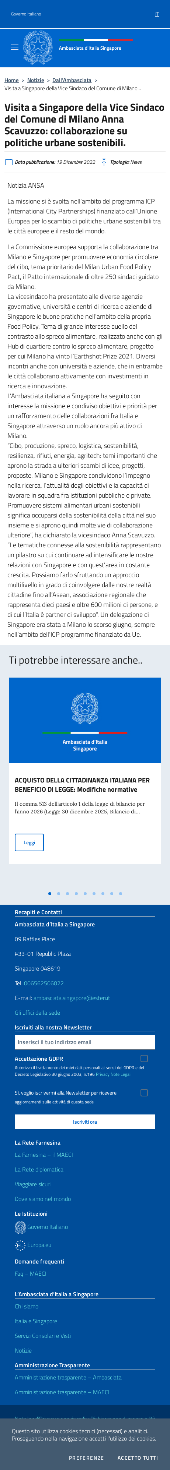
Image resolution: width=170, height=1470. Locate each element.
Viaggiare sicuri (33, 1184)
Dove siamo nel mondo (43, 1198)
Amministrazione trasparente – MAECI (62, 1392)
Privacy (103, 1074)
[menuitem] (157, 11)
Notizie (35, 80)
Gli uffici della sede (37, 1012)
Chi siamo (26, 1306)
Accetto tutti (138, 1457)
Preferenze (86, 1457)
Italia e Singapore (36, 1321)
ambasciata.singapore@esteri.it (72, 997)
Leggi (34, 842)
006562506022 (44, 983)
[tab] (49, 893)
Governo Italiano (26, 14)
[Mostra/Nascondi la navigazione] (14, 47)
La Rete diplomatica (39, 1169)
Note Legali (121, 1074)
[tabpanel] (85, 782)
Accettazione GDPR (39, 1058)
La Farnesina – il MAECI (44, 1154)
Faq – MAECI (30, 1273)
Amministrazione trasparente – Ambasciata (68, 1377)
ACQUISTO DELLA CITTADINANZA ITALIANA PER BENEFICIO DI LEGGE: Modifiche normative (82, 784)
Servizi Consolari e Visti (43, 1335)
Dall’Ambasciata (71, 80)
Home (11, 80)
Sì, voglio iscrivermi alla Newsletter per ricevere (66, 1093)
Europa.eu (33, 1244)
